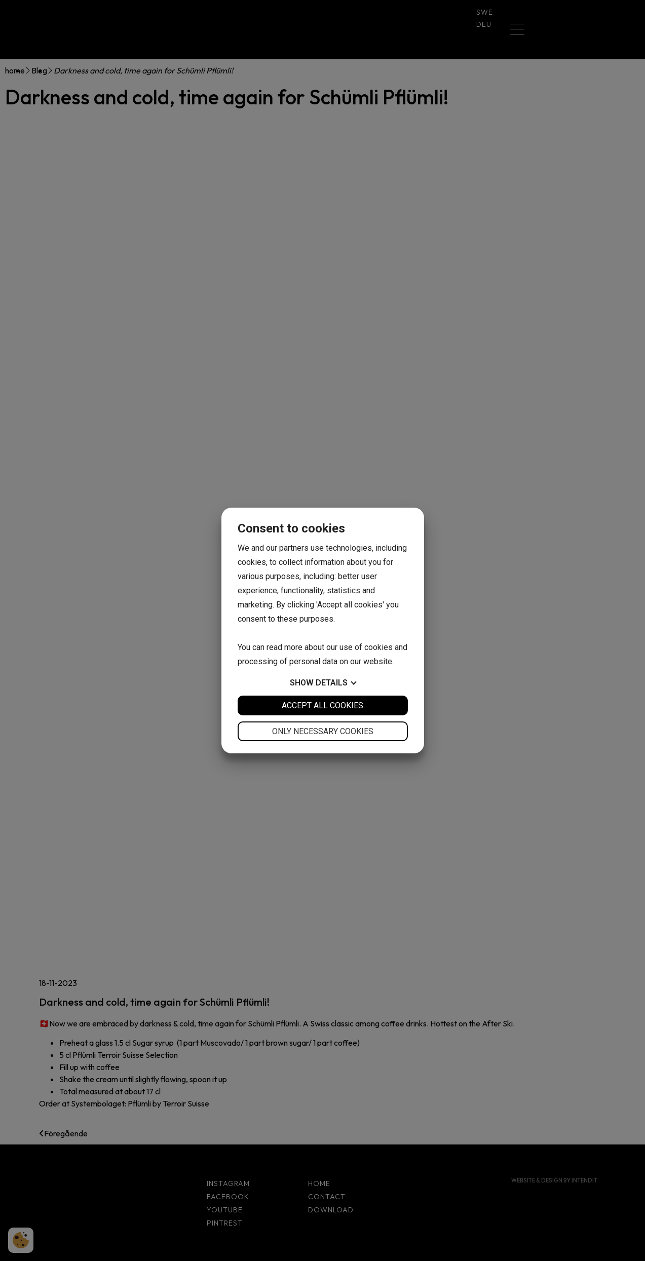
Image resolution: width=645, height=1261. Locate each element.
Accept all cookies (322, 705)
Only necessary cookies (322, 731)
